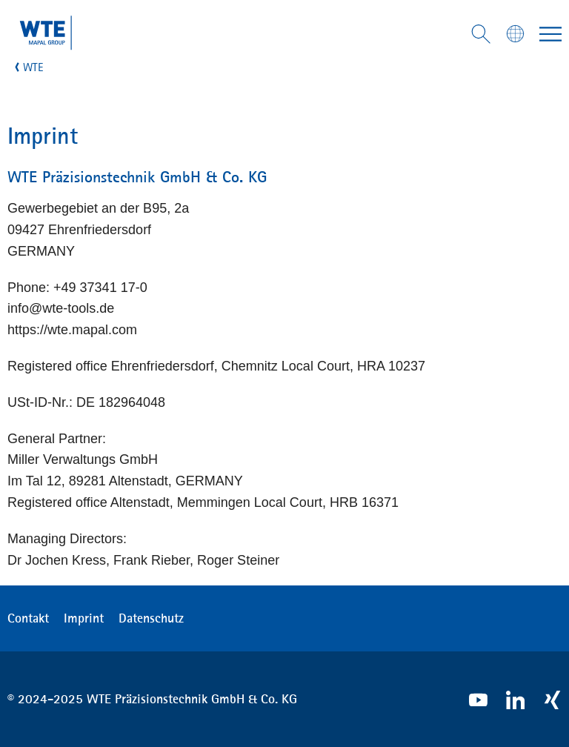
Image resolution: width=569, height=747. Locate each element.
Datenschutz (151, 618)
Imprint (84, 618)
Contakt (28, 618)
